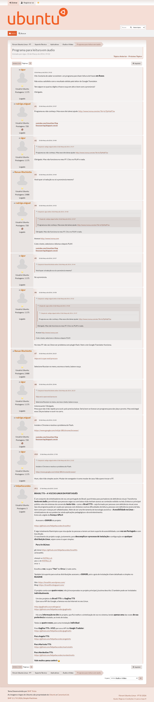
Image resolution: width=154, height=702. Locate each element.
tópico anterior (120, 56)
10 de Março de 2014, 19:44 (48, 174)
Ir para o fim (17, 63)
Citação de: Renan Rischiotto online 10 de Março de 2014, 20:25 (56, 391)
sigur (23, 69)
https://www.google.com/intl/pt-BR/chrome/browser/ (56, 430)
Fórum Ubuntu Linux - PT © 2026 (132, 695)
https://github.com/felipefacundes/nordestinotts (54, 655)
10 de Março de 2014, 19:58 (48, 292)
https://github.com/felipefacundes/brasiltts (59, 550)
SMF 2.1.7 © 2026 (15, 698)
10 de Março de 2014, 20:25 (48, 353)
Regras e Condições (126, 699)
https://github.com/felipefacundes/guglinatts (52, 609)
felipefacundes (23, 485)
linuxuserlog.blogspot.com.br (47, 125)
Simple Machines (30, 698)
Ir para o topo (17, 667)
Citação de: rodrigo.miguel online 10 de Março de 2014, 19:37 (56, 147)
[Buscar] (131, 27)
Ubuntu (52, 694)
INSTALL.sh (47, 558)
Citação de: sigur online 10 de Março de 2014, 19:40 (53, 212)
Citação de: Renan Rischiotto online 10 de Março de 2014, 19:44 (56, 264)
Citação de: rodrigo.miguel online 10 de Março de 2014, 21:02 (56, 460)
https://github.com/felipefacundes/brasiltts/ (52, 526)
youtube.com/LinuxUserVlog (47, 123)
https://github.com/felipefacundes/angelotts (52, 639)
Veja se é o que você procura (45, 358)
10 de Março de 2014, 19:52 (48, 205)
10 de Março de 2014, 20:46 (48, 384)
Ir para (107, 678)
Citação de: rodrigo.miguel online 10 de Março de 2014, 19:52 (56, 299)
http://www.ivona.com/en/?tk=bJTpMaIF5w (96, 111)
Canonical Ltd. (63, 694)
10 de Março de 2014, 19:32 (43, 72)
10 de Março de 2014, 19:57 (48, 258)
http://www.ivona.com (49, 238)
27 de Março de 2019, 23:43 (49, 488)
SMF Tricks (31, 691)
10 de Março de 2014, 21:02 (48, 420)
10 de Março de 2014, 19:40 (48, 140)
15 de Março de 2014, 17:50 (49, 454)
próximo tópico (135, 56)
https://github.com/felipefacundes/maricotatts (53, 647)
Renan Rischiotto (23, 172)
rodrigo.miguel (23, 103)
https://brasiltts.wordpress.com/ (51, 582)
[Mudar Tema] (38, 2)
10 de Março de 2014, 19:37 (48, 106)
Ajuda (115, 699)
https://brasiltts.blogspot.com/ (51, 585)
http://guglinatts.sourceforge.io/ (47, 606)
